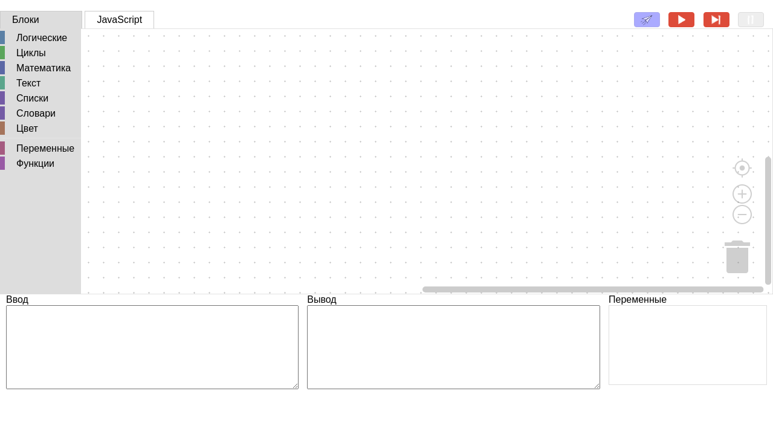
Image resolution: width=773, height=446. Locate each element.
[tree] (40, 101)
